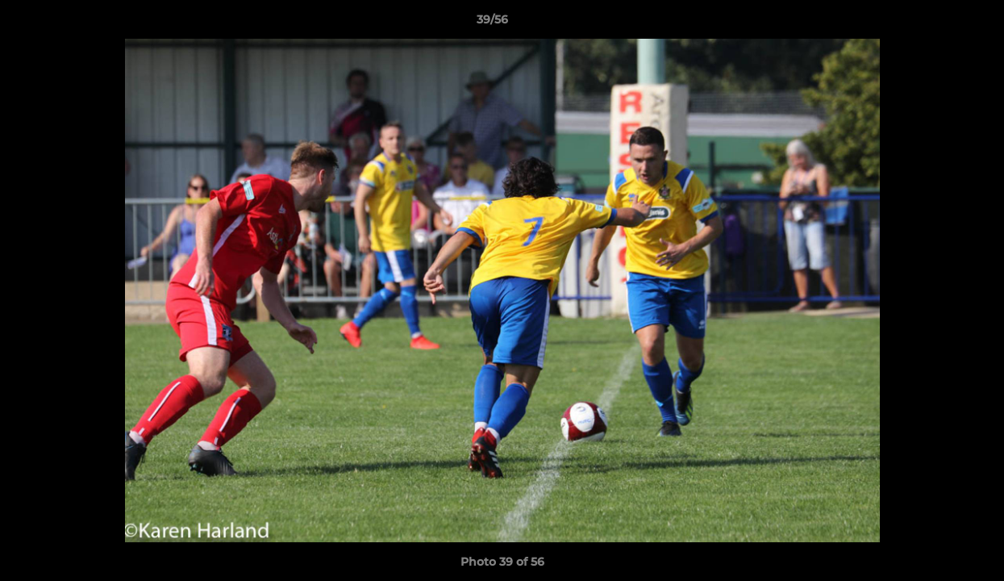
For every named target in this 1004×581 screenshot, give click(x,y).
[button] (936, 23)
